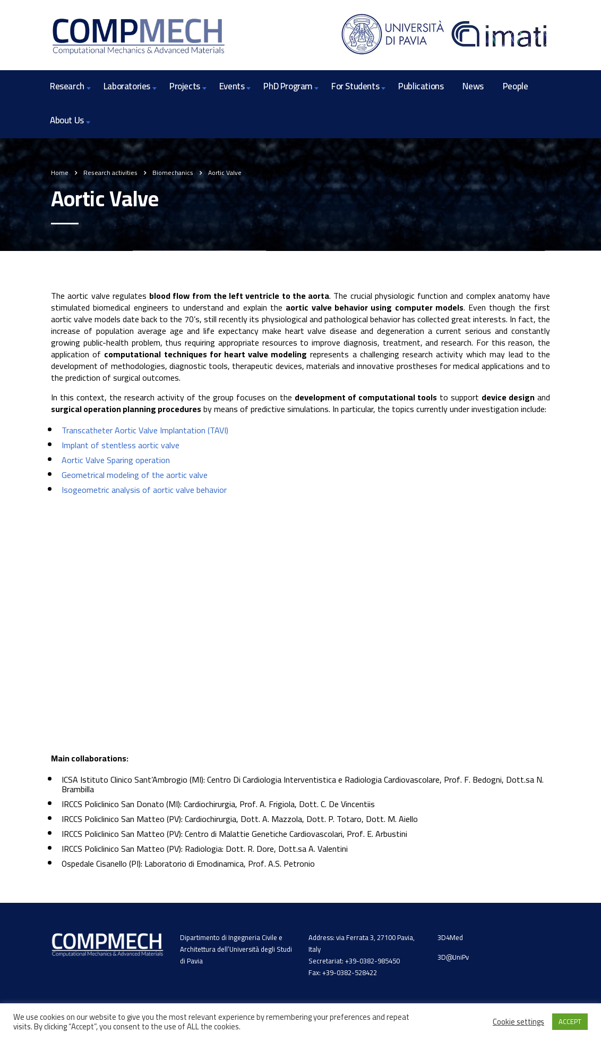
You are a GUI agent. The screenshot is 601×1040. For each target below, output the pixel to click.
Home (59, 172)
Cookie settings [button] (518, 1022)
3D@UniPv (453, 957)
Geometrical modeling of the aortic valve (135, 475)
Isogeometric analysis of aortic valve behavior (144, 490)
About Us (67, 120)
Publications (420, 86)
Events (232, 86)
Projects (184, 86)
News (472, 86)
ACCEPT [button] (570, 1021)
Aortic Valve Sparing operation (116, 460)
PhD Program (287, 86)
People (515, 86)
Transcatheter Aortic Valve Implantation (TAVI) (145, 430)
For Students (355, 86)
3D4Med (450, 937)
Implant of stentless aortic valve (120, 445)
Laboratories (127, 86)
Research (67, 86)
